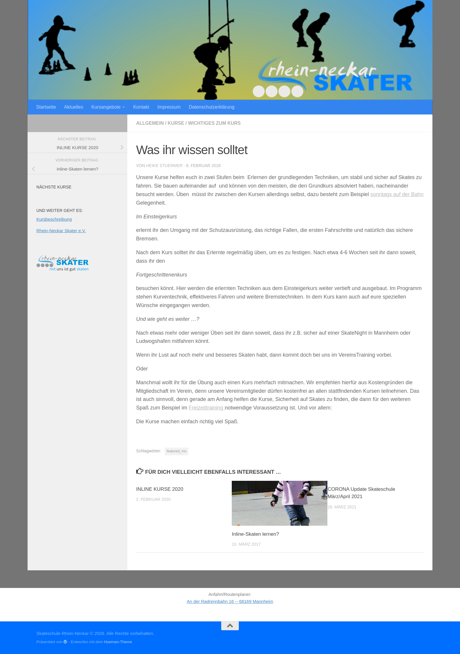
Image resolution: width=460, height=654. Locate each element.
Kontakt (141, 106)
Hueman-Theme (118, 642)
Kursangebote (106, 106)
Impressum (168, 106)
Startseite (46, 106)
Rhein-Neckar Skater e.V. (61, 230)
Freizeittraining (207, 408)
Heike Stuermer (164, 165)
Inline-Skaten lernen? (255, 534)
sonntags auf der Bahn (396, 194)
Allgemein (150, 123)
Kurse (176, 123)
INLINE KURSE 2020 (159, 489)
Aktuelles (73, 106)
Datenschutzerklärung (212, 106)
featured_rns (176, 451)
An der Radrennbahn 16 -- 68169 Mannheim (230, 601)
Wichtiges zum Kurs (214, 123)
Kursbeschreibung (54, 219)
